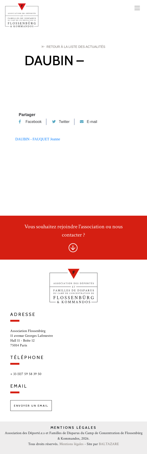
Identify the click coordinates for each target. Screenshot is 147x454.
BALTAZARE (109, 444)
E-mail (88, 122)
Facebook (30, 122)
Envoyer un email (31, 405)
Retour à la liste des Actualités (73, 47)
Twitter (61, 122)
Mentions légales (71, 444)
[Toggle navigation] (137, 8)
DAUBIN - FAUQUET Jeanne (37, 139)
